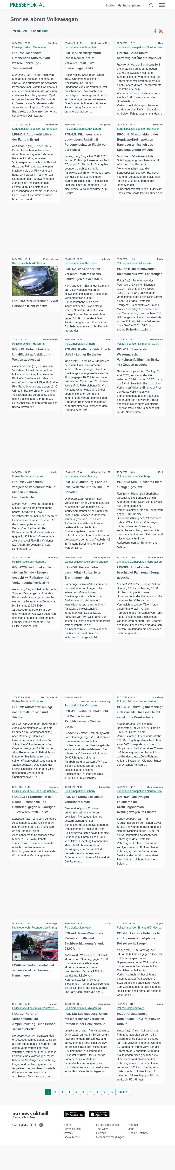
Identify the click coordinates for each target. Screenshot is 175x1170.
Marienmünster (50, 268)
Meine (107, 352)
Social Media (72, 1161)
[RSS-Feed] (161, 31)
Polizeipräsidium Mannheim (29, 47)
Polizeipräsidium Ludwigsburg (83, 133)
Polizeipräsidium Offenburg (81, 493)
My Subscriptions (129, 5)
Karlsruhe (105, 268)
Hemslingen (51, 946)
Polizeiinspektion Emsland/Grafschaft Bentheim (146, 949)
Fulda (159, 268)
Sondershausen (154, 809)
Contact (133, 1149)
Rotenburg (52, 575)
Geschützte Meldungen (110, 1161)
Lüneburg (52, 809)
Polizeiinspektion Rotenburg (30, 579)
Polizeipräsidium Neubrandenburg (138, 719)
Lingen (159, 946)
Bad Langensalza (101, 575)
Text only (102, 1153)
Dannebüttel (104, 809)
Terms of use (72, 1153)
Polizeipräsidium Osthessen (134, 271)
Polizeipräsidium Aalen (79, 949)
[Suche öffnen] (151, 5)
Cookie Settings (138, 1157)
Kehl (160, 489)
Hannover (157, 129)
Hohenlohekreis (49, 352)
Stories (110, 5)
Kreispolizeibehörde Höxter (29, 271)
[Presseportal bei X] (34, 1149)
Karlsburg (157, 715)
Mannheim (52, 43)
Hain (160, 43)
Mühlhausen (51, 129)
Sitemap (101, 1157)
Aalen (107, 946)
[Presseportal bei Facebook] (30, 1149)
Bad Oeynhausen (49, 715)
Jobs (131, 1153)
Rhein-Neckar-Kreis (100, 43)
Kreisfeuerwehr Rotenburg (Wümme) (35, 949)
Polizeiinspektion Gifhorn (80, 356)
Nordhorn (53, 1027)
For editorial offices (108, 1149)
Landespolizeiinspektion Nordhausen (140, 47)
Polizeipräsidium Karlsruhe (81, 271)
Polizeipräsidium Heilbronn (29, 356)
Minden (53, 489)
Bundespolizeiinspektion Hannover (139, 133)
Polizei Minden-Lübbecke (28, 493)
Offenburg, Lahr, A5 (100, 489)
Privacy (68, 1157)
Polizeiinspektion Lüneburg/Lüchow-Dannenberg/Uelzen (47, 813)
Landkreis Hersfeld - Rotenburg (94, 719)
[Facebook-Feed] (155, 31)
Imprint (68, 1149)
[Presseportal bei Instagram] (40, 1149)
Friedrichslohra (154, 575)
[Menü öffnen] (162, 5)
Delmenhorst (156, 352)
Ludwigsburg (103, 129)
